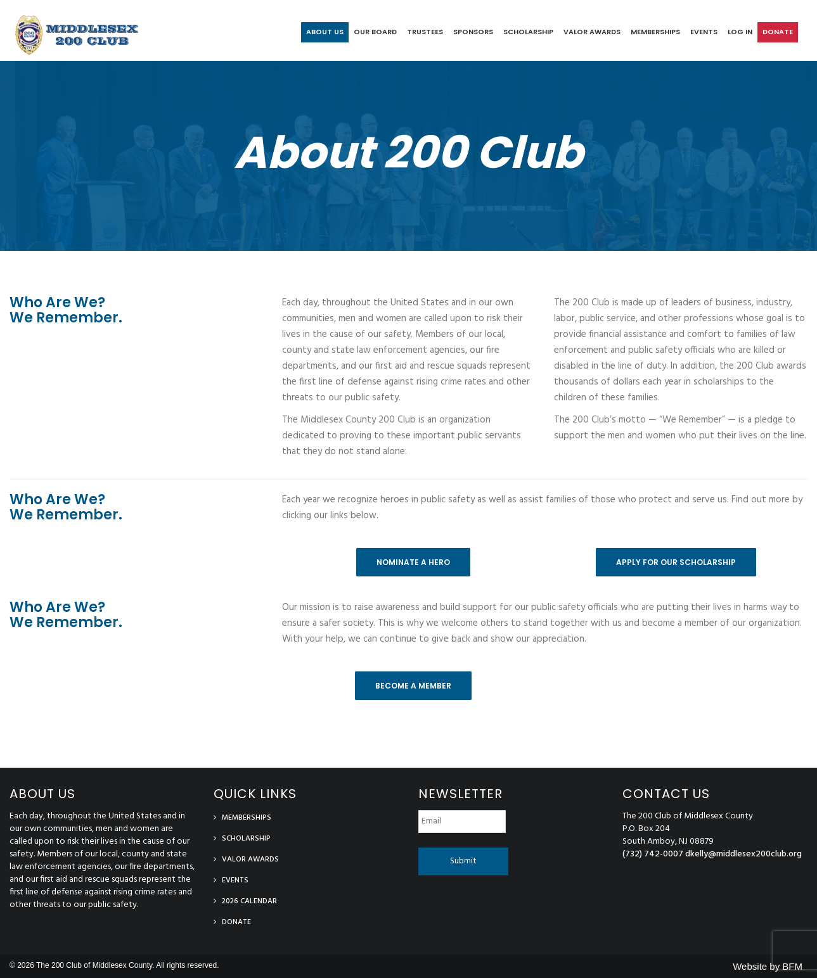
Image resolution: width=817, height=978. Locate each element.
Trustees (425, 32)
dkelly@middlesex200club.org (743, 854)
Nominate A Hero (413, 562)
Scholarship (528, 32)
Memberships (655, 32)
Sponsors (473, 32)
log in (740, 32)
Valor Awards (592, 32)
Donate (777, 32)
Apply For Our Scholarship (676, 562)
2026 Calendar (249, 901)
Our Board (375, 32)
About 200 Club (408, 152)
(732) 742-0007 (652, 854)
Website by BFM (767, 966)
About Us (325, 32)
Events (703, 32)
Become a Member (413, 685)
